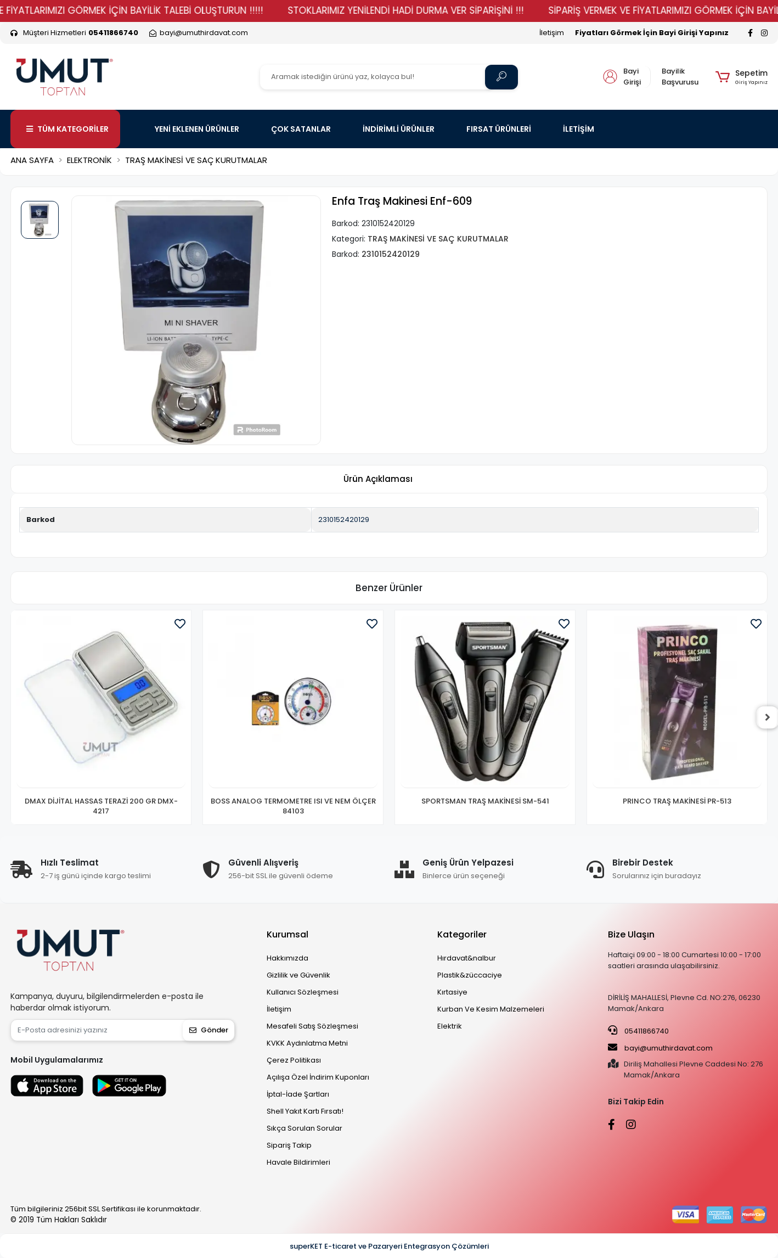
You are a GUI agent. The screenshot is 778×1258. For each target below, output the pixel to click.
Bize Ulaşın (631, 934)
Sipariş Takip (289, 1145)
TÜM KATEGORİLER (67, 128)
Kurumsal (287, 934)
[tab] (378, 479)
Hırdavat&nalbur (466, 958)
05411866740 (638, 1030)
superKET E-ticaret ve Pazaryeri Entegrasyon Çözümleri (389, 1246)
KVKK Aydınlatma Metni (307, 1043)
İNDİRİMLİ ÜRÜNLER (399, 128)
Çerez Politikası (294, 1060)
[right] (767, 717)
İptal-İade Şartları (298, 1094)
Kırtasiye (452, 992)
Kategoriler (462, 934)
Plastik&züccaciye (469, 975)
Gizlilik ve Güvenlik (298, 975)
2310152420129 (343, 519)
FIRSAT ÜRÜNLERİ (498, 128)
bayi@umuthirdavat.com (660, 1047)
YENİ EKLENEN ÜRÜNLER (197, 128)
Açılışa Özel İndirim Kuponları (318, 1077)
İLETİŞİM (578, 128)
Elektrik (449, 1026)
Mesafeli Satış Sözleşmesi (312, 1026)
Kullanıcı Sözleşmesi (303, 992)
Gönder (208, 1030)
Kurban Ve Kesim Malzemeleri (490, 1009)
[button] (741, 77)
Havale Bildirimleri (298, 1162)
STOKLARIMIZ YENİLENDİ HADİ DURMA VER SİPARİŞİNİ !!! (429, 10)
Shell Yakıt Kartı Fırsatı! (305, 1111)
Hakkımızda (287, 958)
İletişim (551, 32)
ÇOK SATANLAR (301, 128)
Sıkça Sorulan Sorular (304, 1128)
